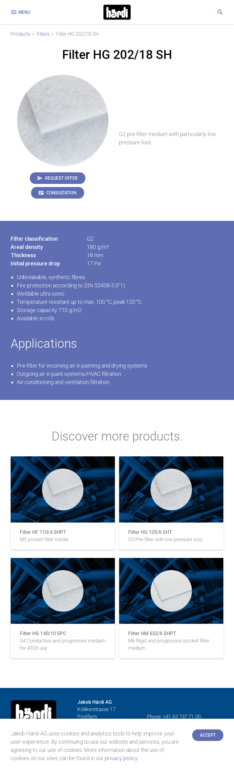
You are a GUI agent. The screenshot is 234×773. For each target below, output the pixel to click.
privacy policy (121, 758)
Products (20, 34)
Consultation (61, 192)
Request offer (61, 178)
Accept (208, 735)
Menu (20, 12)
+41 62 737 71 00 (182, 717)
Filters (43, 34)
